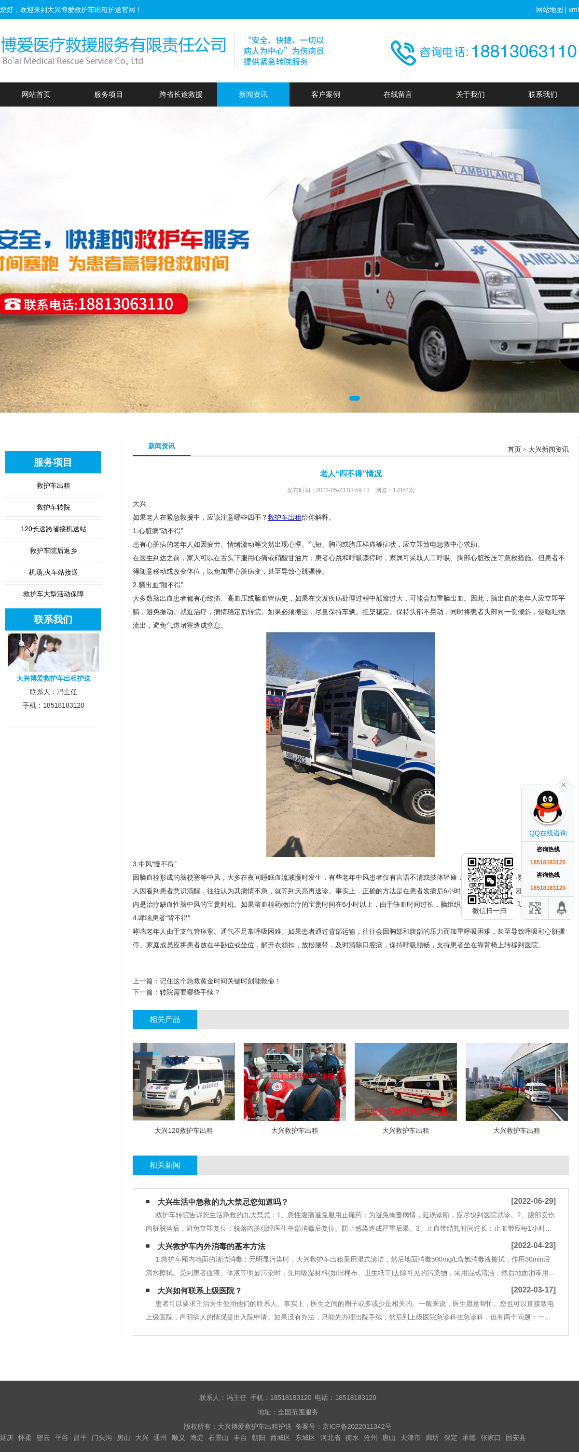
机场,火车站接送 (53, 572)
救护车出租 (53, 485)
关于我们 (470, 94)
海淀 (197, 1437)
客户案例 (325, 94)
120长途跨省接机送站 (53, 529)
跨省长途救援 (181, 94)
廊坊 (432, 1437)
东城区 (305, 1437)
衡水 (352, 1437)
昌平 (80, 1437)
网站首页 (36, 94)
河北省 (330, 1437)
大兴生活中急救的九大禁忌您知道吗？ (223, 1202)
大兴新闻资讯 (548, 449)
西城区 (280, 1437)
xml (573, 9)
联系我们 (542, 94)
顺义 (178, 1437)
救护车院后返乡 (53, 550)
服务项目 (108, 94)
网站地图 (549, 9)
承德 (469, 1437)
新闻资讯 (253, 94)
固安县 (516, 1437)
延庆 (7, 1437)
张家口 (491, 1437)
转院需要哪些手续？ (190, 992)
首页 (514, 449)
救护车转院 (53, 507)
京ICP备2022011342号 (356, 1426)
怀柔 (25, 1437)
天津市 (410, 1437)
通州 (160, 1437)
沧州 (370, 1437)
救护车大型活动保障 (53, 594)
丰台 (240, 1437)
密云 (43, 1437)
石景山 (218, 1437)
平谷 (62, 1437)
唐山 (389, 1437)
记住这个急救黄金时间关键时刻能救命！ (220, 981)
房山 (123, 1437)
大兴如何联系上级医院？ (199, 1291)
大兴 (142, 1437)
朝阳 (258, 1437)
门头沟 (102, 1437)
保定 (450, 1437)
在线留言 (398, 94)
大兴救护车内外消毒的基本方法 (211, 1246)
